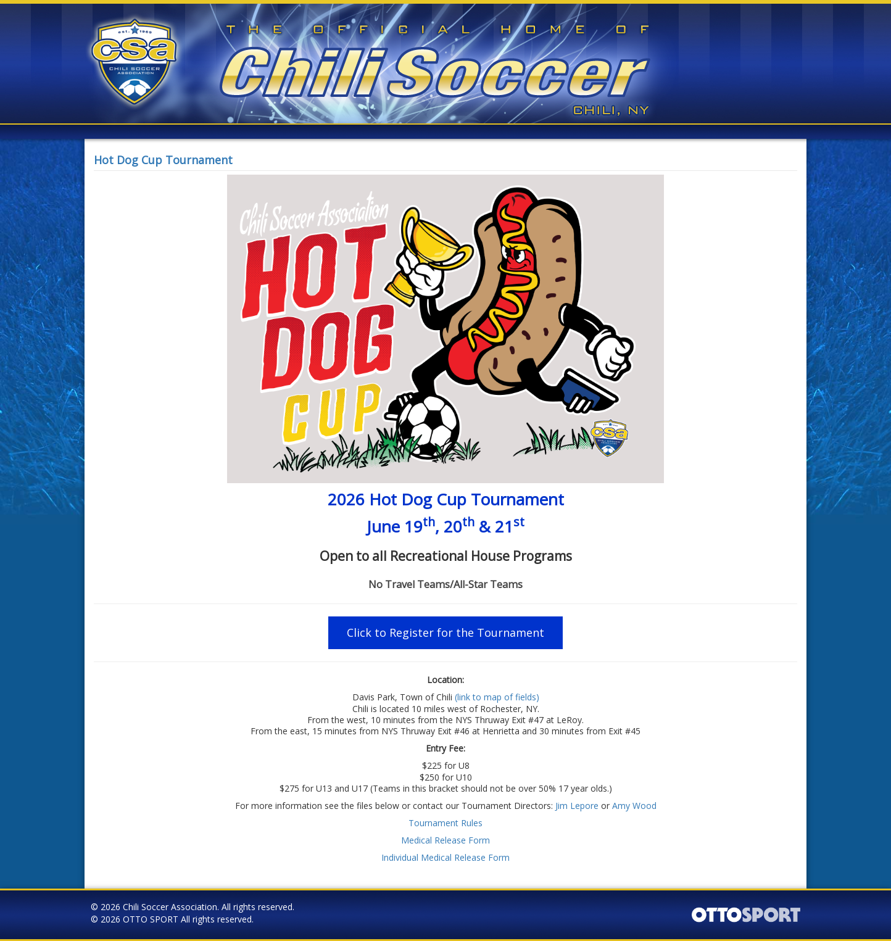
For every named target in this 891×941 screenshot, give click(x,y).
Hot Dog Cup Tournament (163, 159)
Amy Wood (634, 805)
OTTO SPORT (150, 919)
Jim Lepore (577, 805)
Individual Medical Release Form (445, 857)
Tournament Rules (445, 823)
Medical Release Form (445, 840)
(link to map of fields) (497, 697)
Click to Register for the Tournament (445, 632)
